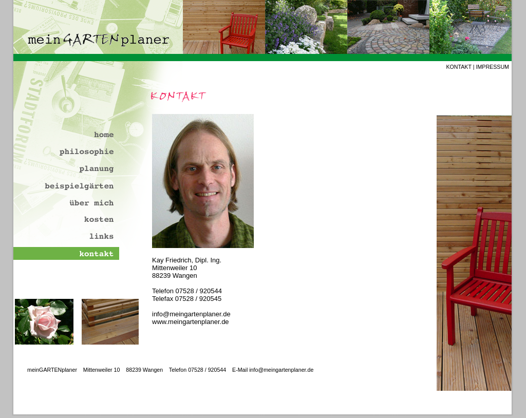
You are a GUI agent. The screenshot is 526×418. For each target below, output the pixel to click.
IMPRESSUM (492, 67)
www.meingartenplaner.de (190, 322)
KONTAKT (458, 67)
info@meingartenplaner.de (191, 314)
